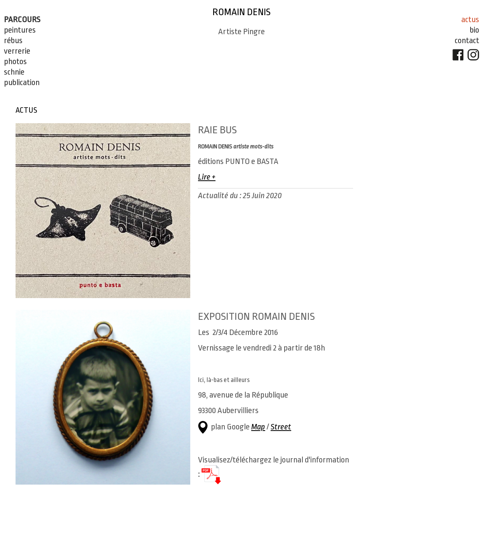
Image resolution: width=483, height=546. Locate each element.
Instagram (460, 55)
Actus (457, 19)
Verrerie (17, 51)
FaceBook (444, 55)
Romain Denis (235, 12)
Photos (15, 61)
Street (281, 426)
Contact (453, 40)
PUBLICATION (22, 82)
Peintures (20, 30)
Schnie (14, 72)
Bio (461, 30)
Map (258, 426)
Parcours (22, 19)
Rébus (13, 40)
